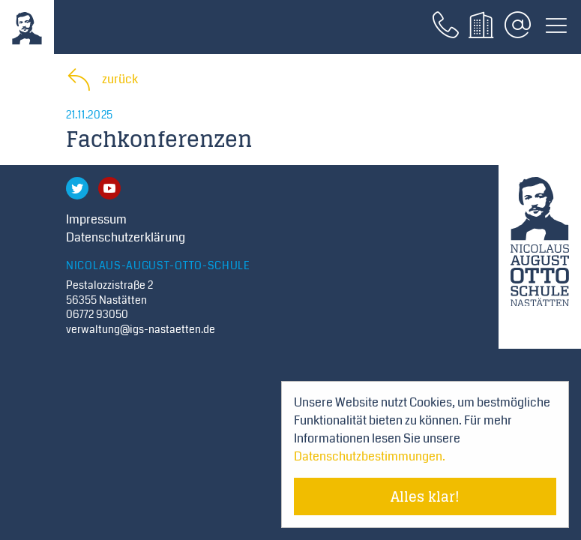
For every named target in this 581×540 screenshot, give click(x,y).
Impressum (96, 219)
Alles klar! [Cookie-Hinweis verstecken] (425, 496)
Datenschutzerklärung (125, 237)
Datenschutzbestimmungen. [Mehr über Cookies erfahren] (369, 456)
